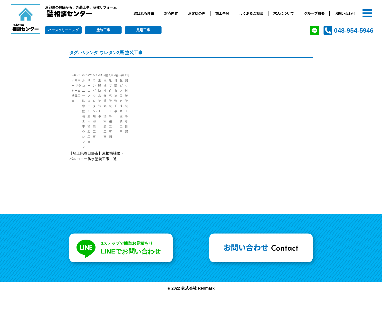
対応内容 (171, 13)
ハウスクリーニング (63, 30)
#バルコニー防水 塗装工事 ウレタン (84, 111)
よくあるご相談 (251, 13)
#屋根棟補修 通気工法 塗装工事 (106, 106)
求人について (283, 13)
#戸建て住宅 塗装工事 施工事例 (111, 106)
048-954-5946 (353, 30)
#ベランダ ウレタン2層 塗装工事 (95, 106)
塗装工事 (103, 30)
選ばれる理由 (144, 13)
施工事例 (222, 13)
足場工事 (143, 30)
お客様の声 (196, 13)
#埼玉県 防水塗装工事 (100, 96)
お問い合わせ (345, 13)
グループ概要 (314, 13)
